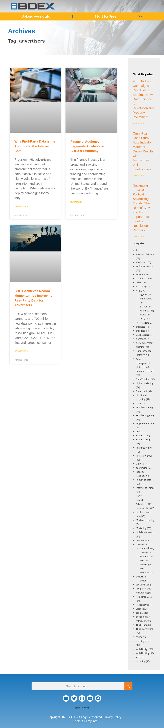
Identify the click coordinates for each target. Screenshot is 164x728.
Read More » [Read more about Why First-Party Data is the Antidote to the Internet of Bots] (21, 206)
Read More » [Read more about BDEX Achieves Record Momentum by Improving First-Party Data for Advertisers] (21, 351)
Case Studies (142, 334)
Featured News (144, 447)
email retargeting (145, 415)
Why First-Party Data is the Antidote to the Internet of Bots (34, 146)
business (140, 326)
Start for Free (105, 16)
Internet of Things (145, 487)
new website (142, 540)
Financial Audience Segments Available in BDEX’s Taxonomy (87, 146)
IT (137, 495)
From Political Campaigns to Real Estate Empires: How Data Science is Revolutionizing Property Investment (144, 99)
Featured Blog (143, 439)
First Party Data (144, 455)
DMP (138, 403)
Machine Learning (145, 520)
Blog (138, 290)
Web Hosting (142, 653)
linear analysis (143, 507)
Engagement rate (145, 423)
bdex (138, 282)
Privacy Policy (112, 717)
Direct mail (141, 391)
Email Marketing (144, 407)
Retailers (144, 322)
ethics (139, 431)
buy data (140, 330)
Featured (144, 310)
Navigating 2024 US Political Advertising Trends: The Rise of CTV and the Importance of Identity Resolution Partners (142, 208)
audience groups (144, 266)
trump (139, 636)
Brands (143, 306)
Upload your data (36, 16)
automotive (142, 274)
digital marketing (145, 383)
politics (139, 576)
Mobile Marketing (145, 532)
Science (140, 608)
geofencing (141, 467)
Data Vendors (143, 379)
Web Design (142, 649)
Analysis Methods (145, 254)
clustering (141, 338)
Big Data (140, 286)
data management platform (143, 362)
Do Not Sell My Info (84, 721)
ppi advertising (143, 584)
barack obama (143, 278)
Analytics (140, 262)
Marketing (141, 528)
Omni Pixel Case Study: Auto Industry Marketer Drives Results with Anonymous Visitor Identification (143, 151)
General (140, 463)
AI (137, 250)
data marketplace (145, 371)
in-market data (143, 479)
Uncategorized (143, 641)
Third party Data (144, 628)
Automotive (146, 298)
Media (143, 314)
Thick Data (141, 624)
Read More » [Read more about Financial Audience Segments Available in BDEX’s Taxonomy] (77, 202)
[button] (139, 6)
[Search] (128, 686)
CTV (146, 318)
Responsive (142, 604)
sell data (140, 612)
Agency (144, 294)
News (139, 544)
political (144, 580)
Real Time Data (144, 596)
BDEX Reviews (82, 707)
